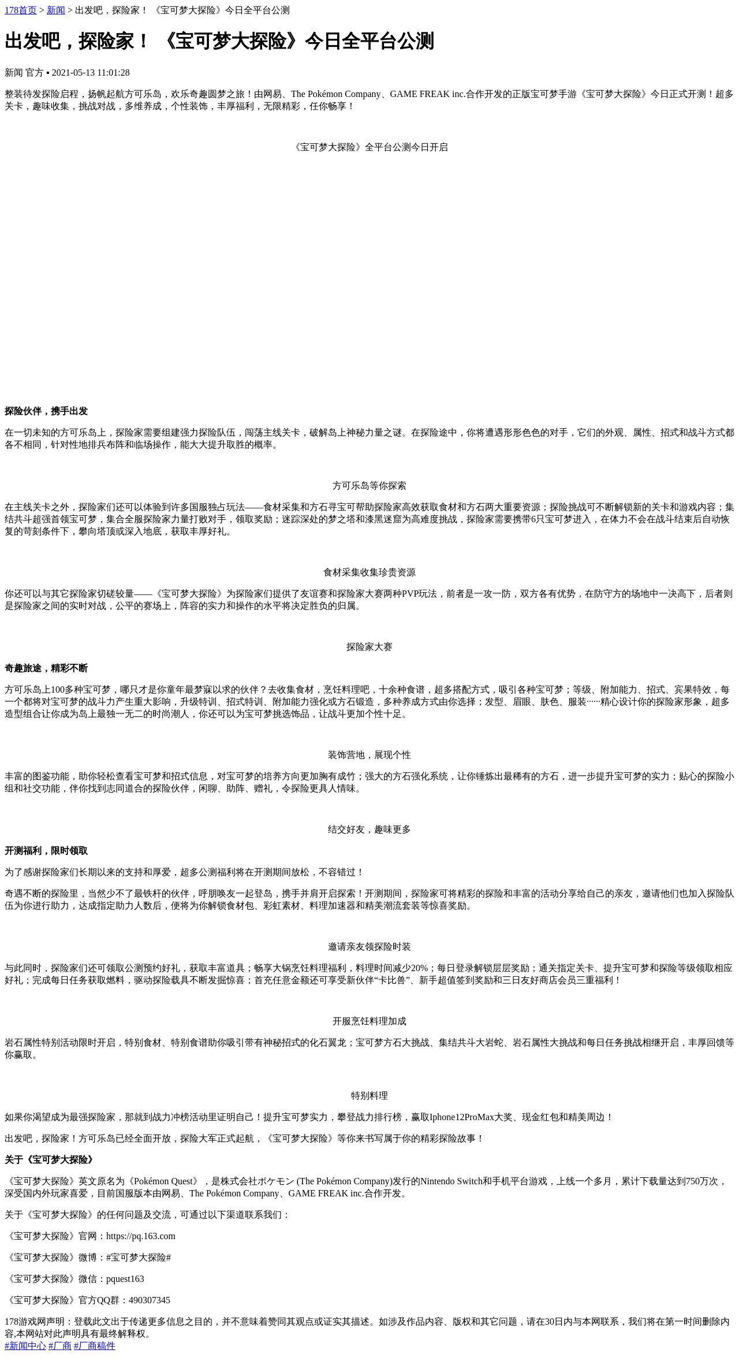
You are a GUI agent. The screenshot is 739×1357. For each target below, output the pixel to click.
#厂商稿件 (94, 1346)
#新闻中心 (25, 1346)
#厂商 (60, 1346)
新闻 (56, 10)
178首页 (21, 10)
